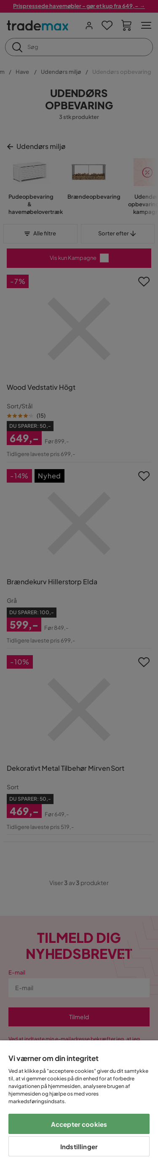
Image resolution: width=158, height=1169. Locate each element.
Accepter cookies (79, 1124)
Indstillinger (79, 1146)
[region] (79, 1104)
